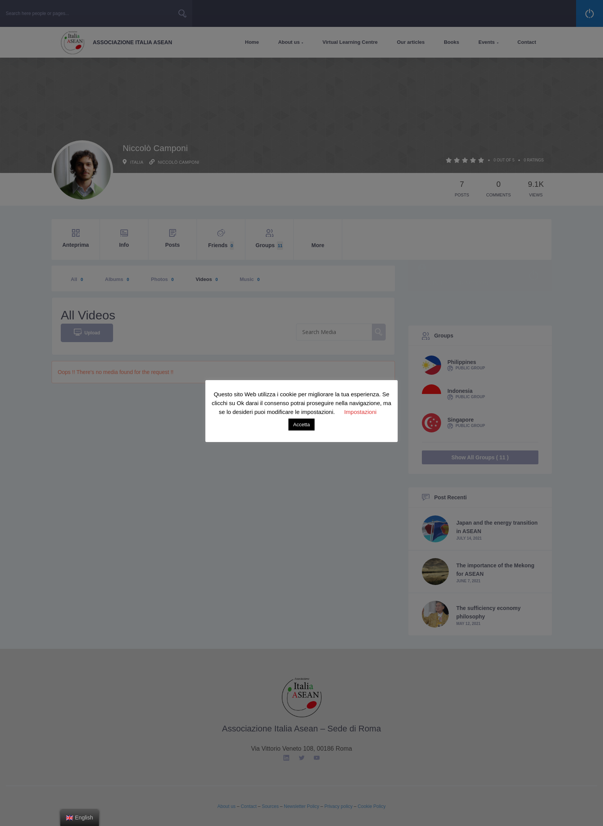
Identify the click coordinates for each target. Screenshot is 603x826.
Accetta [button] (301, 424)
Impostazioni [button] (360, 412)
